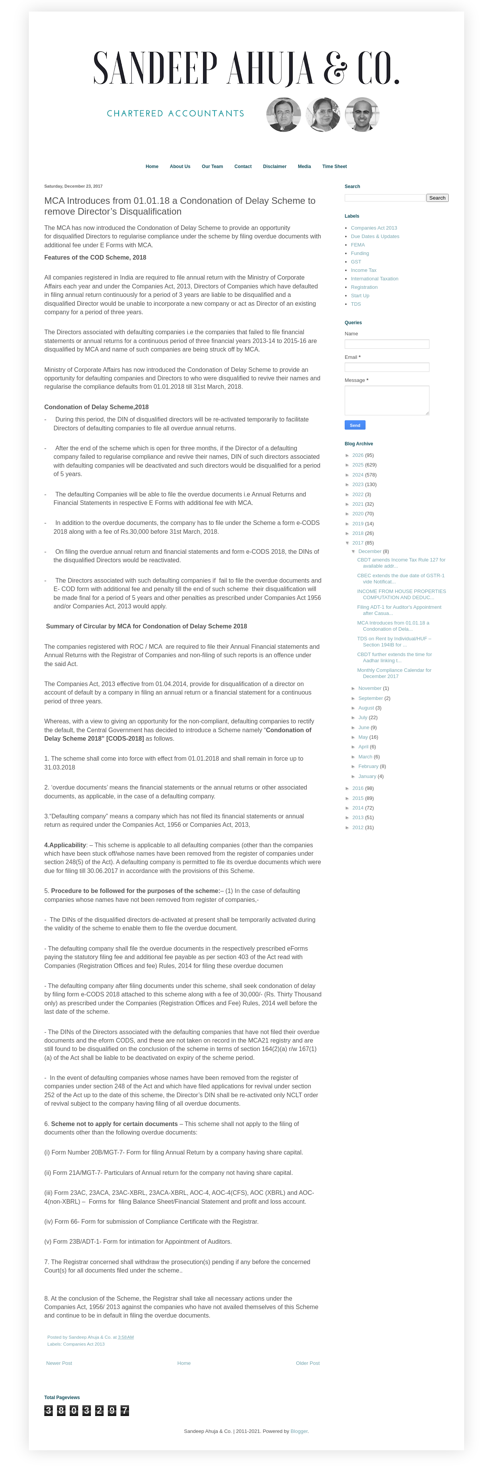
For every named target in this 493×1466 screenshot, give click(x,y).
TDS (356, 304)
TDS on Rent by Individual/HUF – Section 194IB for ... (394, 642)
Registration (364, 287)
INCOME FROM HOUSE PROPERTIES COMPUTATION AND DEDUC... (401, 594)
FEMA (358, 245)
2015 (358, 798)
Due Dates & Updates (375, 236)
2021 (358, 504)
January (368, 776)
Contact (243, 166)
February (369, 766)
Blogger (298, 1431)
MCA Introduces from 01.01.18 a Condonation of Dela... (393, 626)
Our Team (212, 166)
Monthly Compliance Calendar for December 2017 (394, 673)
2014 (358, 808)
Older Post (308, 1363)
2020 (358, 513)
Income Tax (363, 270)
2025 (358, 465)
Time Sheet (334, 166)
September (371, 698)
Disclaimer (275, 166)
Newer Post (59, 1363)
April (364, 747)
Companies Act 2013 (84, 1343)
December (371, 551)
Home (152, 166)
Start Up (360, 295)
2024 (358, 475)
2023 (358, 484)
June (365, 727)
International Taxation (374, 279)
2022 (358, 494)
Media (304, 166)
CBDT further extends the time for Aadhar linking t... (394, 657)
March (366, 757)
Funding (360, 253)
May (364, 737)
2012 (358, 827)
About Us (180, 166)
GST (356, 262)
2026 (358, 455)
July (364, 717)
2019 (358, 523)
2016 (358, 788)
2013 (358, 817)
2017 (358, 543)
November (371, 688)
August (367, 708)
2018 (358, 533)
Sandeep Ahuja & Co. (91, 1336)
